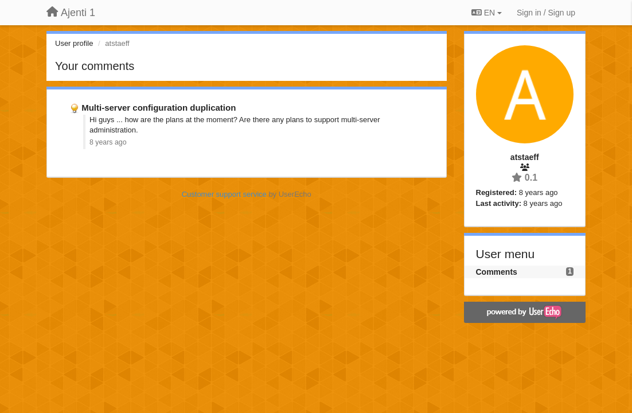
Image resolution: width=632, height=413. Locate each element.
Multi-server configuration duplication (158, 107)
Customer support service (224, 194)
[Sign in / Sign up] (546, 12)
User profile (74, 43)
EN (486, 12)
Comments (496, 271)
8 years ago (108, 142)
